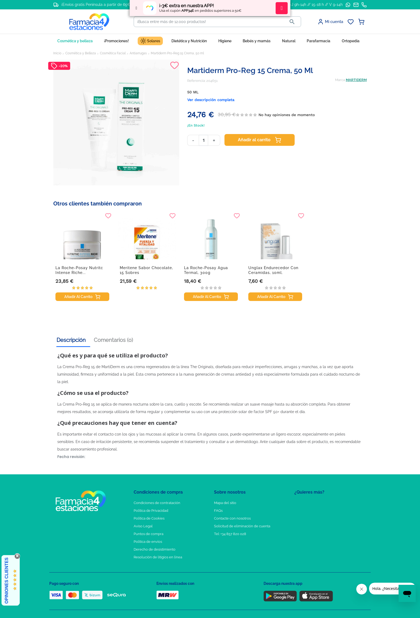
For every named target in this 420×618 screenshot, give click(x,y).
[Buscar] (208, 22)
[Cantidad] (203, 140)
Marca (340, 80)
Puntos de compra (148, 534)
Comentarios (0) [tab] (113, 340)
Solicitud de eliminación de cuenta (242, 526)
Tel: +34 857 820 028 (230, 534)
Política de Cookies (149, 518)
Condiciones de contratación (157, 503)
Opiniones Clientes (6, 581)
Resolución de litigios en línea (158, 557)
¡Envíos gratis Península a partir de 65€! (96, 4)
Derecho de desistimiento (154, 549)
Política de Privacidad (151, 511)
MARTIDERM (356, 80)
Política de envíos (148, 542)
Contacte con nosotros (232, 518)
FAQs (218, 511)
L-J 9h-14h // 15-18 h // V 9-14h (315, 4)
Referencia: (196, 81)
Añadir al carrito (259, 140)
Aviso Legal (143, 526)
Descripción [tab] (71, 340)
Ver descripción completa (210, 100)
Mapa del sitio (225, 503)
